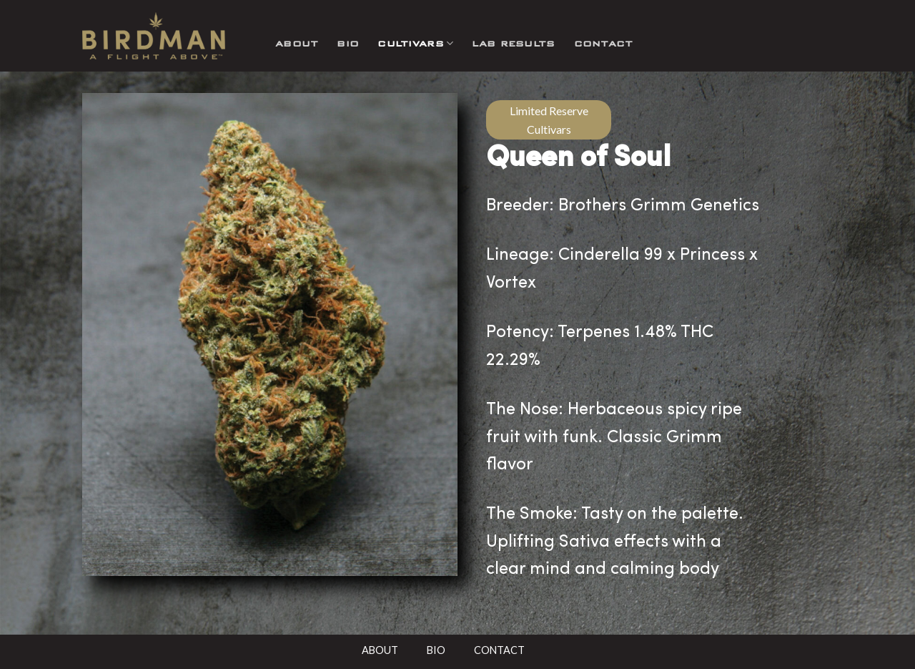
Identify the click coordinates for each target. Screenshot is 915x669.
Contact (603, 43)
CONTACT (499, 650)
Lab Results (513, 43)
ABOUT (380, 650)
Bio (348, 43)
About (296, 43)
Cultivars (415, 43)
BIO (436, 650)
